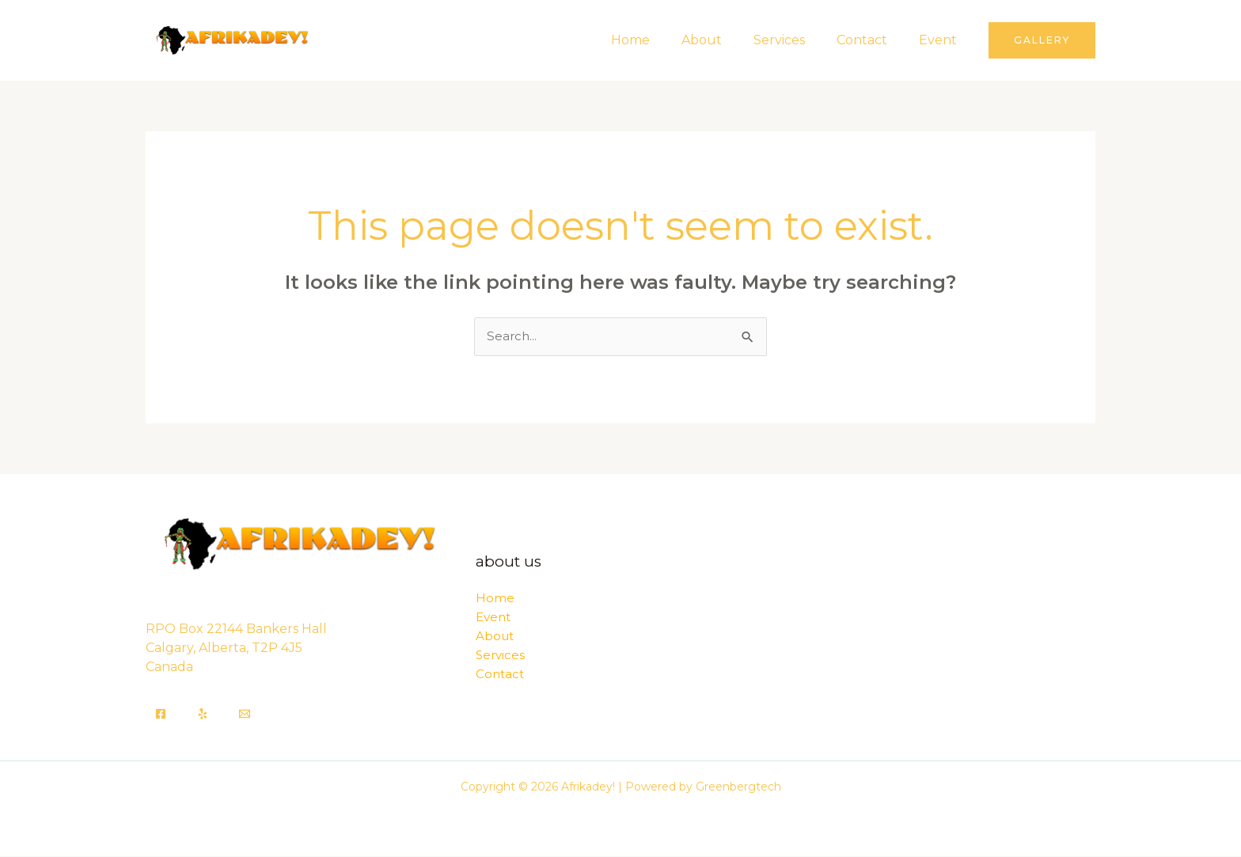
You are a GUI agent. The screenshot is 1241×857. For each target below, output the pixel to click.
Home (658, 39)
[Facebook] (161, 715)
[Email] (245, 715)
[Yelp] (203, 715)
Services (795, 39)
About (724, 39)
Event (941, 39)
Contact (871, 39)
